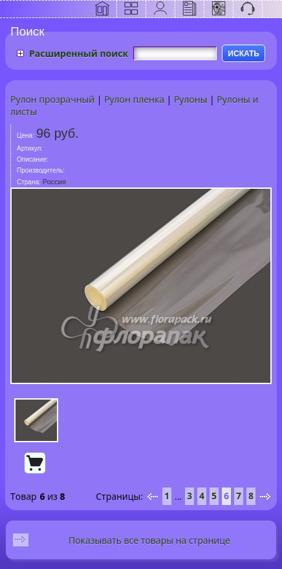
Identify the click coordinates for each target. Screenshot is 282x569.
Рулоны (190, 99)
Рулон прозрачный (52, 99)
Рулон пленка (134, 99)
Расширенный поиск (78, 53)
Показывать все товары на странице (149, 540)
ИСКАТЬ (243, 53)
